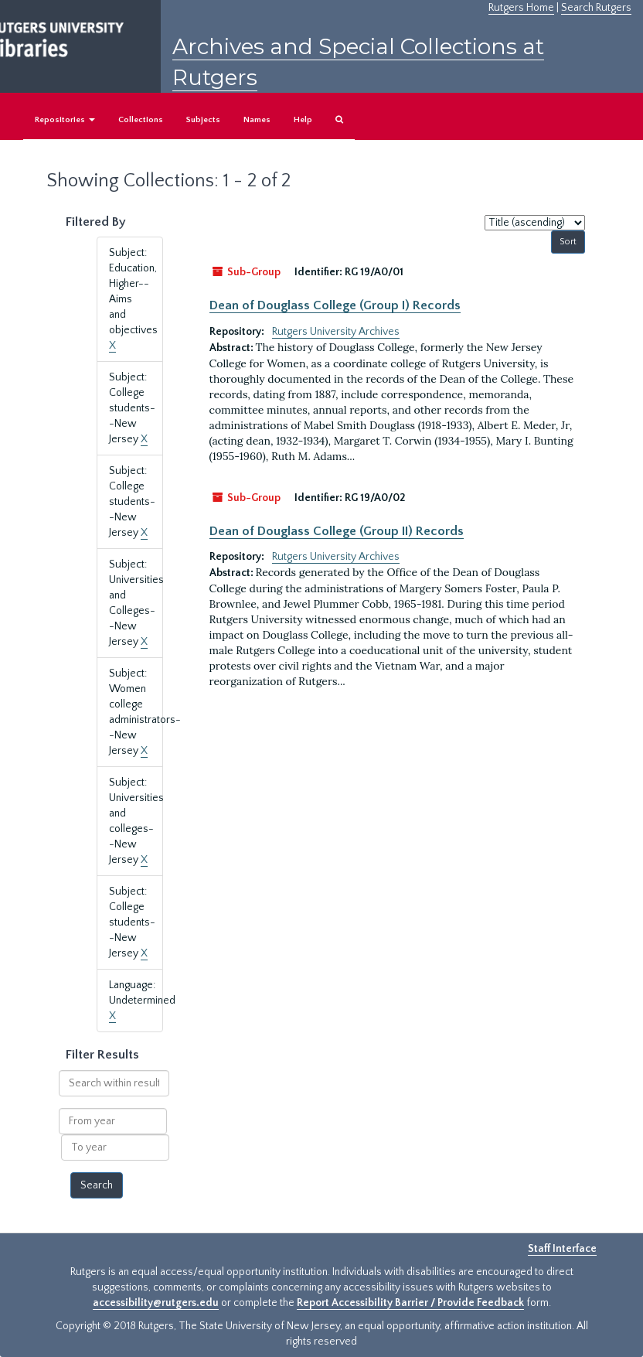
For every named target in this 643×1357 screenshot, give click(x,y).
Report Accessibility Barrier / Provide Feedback (410, 1303)
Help (303, 119)
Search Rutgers (596, 8)
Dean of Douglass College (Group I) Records (335, 305)
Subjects (203, 119)
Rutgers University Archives (336, 332)
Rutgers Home (521, 8)
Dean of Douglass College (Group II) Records (336, 531)
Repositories (65, 119)
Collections (140, 119)
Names (256, 119)
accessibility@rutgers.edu (156, 1303)
